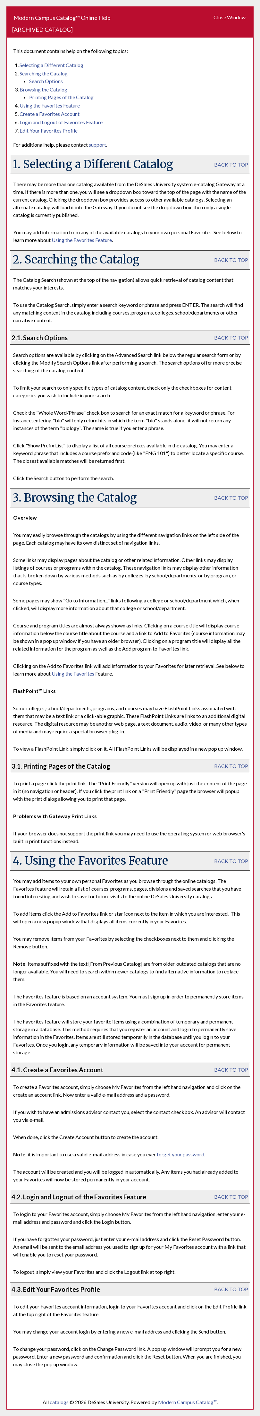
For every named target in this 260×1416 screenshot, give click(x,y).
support (97, 145)
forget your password (180, 1154)
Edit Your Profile (49, 130)
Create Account (50, 114)
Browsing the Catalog (43, 89)
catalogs (59, 1402)
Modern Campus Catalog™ (187, 1402)
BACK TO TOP (231, 164)
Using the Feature (50, 105)
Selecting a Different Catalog (51, 65)
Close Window (230, 17)
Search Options (46, 81)
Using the (73, 673)
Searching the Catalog (44, 73)
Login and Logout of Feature (61, 122)
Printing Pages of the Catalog (61, 97)
